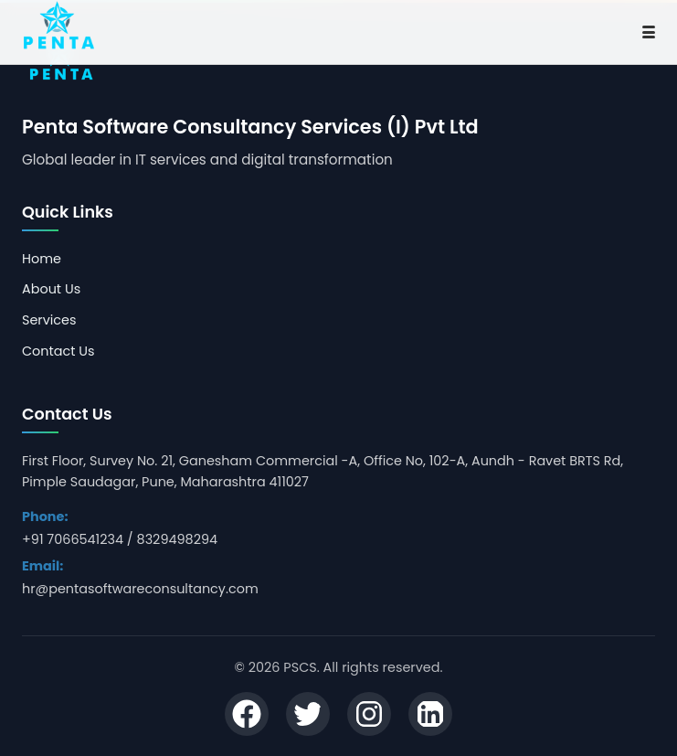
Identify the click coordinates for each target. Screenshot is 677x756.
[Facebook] (247, 716)
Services (49, 320)
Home (41, 259)
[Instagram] (369, 716)
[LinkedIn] (430, 716)
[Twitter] (308, 716)
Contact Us (58, 351)
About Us (51, 289)
